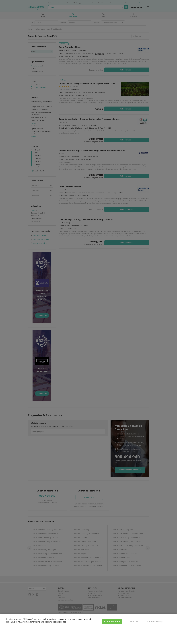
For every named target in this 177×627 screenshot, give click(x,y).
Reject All (134, 621)
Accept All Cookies (112, 621)
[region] (88, 620)
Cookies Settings (155, 621)
